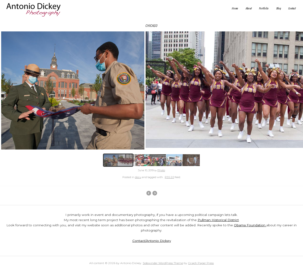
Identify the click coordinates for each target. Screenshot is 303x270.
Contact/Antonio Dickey (151, 241)
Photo (161, 170)
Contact (292, 9)
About (249, 9)
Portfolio (264, 9)
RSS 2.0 (169, 177)
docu (138, 177)
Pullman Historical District (218, 220)
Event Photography (148, 193)
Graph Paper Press (201, 263)
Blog (278, 9)
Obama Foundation (250, 225)
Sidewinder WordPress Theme (163, 263)
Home (235, 9)
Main (154, 193)
